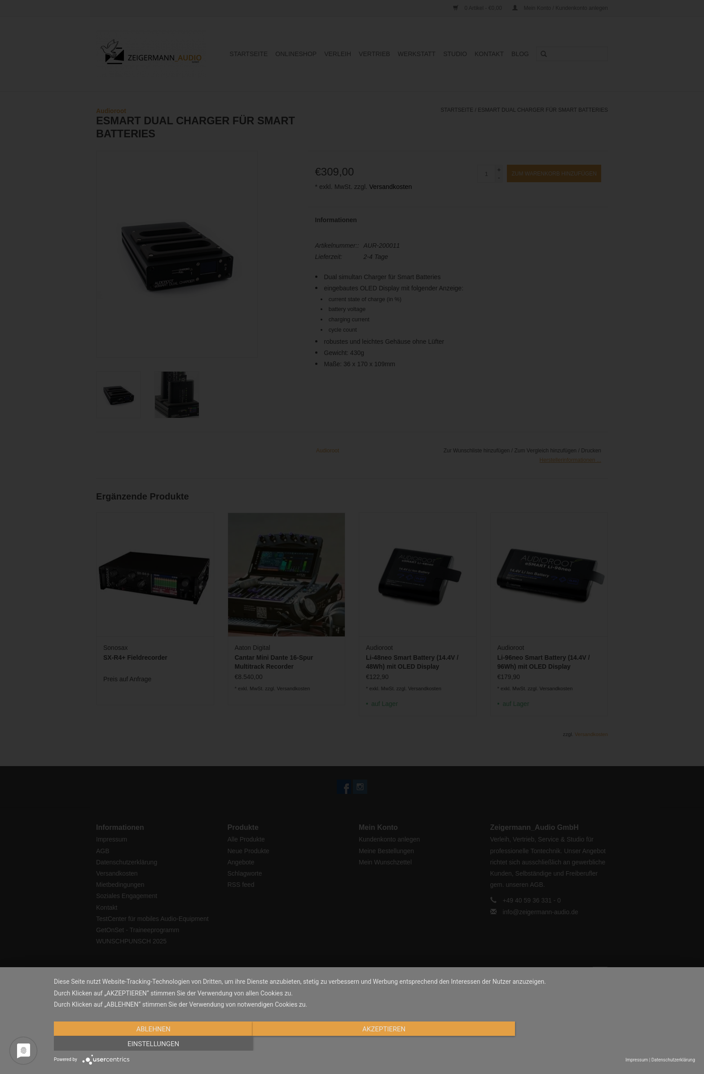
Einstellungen (599, 1044)
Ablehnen (150, 1044)
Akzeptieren (374, 1044)
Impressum (636, 1059)
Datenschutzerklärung (673, 1059)
